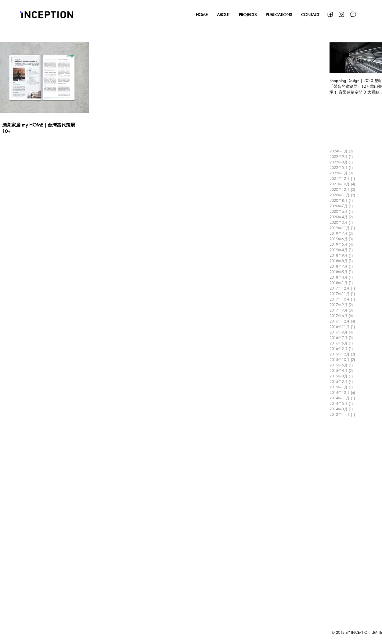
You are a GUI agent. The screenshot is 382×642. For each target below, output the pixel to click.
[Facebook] (329, 14)
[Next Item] (374, 57)
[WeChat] (353, 14)
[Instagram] (341, 14)
